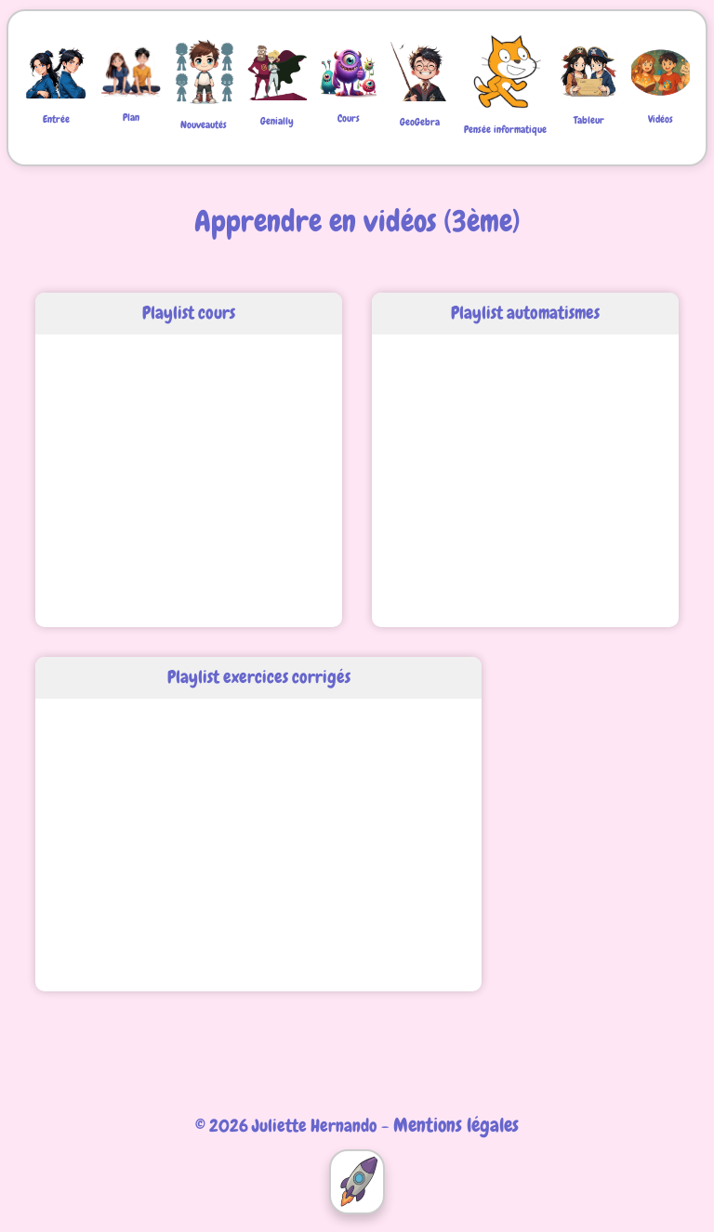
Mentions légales (456, 1124)
